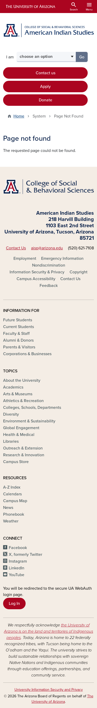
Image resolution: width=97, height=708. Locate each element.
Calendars (12, 494)
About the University (21, 380)
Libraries (11, 441)
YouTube (16, 574)
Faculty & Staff (16, 333)
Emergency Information (62, 258)
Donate (45, 100)
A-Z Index (11, 487)
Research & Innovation (23, 455)
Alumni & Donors (18, 340)
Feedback (49, 285)
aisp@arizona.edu (47, 248)
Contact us (45, 73)
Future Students (17, 320)
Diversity (11, 414)
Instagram (18, 561)
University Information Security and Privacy (48, 689)
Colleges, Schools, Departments (32, 407)
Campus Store (16, 461)
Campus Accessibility (36, 278)
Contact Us (16, 248)
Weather (10, 521)
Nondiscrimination (48, 265)
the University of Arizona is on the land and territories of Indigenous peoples (48, 631)
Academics (13, 387)
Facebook (18, 547)
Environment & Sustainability (29, 421)
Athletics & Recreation (23, 400)
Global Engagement (21, 427)
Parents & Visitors (19, 347)
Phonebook (13, 514)
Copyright (78, 272)
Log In (14, 603)
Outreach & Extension (23, 448)
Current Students (18, 326)
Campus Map (15, 500)
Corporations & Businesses (27, 353)
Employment (24, 258)
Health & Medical (18, 434)
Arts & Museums (17, 394)
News (8, 507)
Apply (45, 86)
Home (18, 116)
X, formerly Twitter (25, 554)
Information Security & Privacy (37, 272)
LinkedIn (16, 568)
